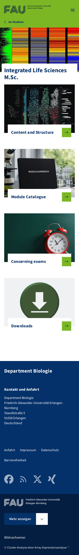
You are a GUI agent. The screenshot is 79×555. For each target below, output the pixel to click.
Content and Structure (38, 132)
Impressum (28, 450)
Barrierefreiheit (15, 460)
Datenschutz (50, 450)
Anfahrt (9, 450)
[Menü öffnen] (72, 10)
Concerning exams (38, 261)
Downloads (38, 326)
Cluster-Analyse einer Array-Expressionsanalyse (37, 548)
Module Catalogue (38, 197)
